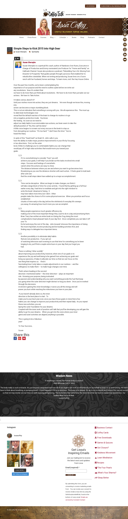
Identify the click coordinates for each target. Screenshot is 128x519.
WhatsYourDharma (78, 509)
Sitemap (117, 516)
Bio (18, 58)
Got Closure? (102, 509)
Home (22, 37)
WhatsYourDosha (63, 509)
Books (74, 37)
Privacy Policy (107, 516)
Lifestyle (64, 37)
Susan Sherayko (21, 52)
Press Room (32, 37)
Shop (82, 37)
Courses (43, 37)
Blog (53, 37)
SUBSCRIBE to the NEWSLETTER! (113, 6)
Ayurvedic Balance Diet (82, 516)
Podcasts (91, 37)
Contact (101, 37)
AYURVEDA (90, 6)
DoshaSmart (90, 509)
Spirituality (35, 52)
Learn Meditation (114, 509)
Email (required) (72, 467)
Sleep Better (96, 516)
